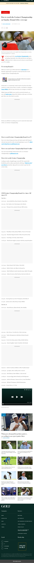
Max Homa (23, 69)
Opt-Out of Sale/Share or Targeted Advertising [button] (23, 530)
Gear (2, 521)
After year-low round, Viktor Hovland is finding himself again (24, 482)
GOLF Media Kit (21, 518)
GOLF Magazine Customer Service (25, 521)
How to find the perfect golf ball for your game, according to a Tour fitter (25, 452)
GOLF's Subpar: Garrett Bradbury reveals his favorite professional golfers (8, 499)
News (2, 515)
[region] (17, 7)
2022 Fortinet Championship (21, 56)
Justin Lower (9, 94)
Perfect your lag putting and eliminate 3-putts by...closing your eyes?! (8, 483)
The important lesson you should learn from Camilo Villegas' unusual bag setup (8, 452)
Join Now (28, 0)
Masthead (20, 515)
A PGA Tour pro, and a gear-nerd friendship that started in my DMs (25, 468)
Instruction (4, 518)
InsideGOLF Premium (24, 3)
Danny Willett (4, 89)
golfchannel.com (14, 153)
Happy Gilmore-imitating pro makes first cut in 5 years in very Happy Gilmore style (25, 499)
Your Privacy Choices (22, 533)
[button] (4, 28)
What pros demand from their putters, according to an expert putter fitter (14, 435)
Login (32, 0)
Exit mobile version (17, 561)
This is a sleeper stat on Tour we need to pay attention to (8, 468)
